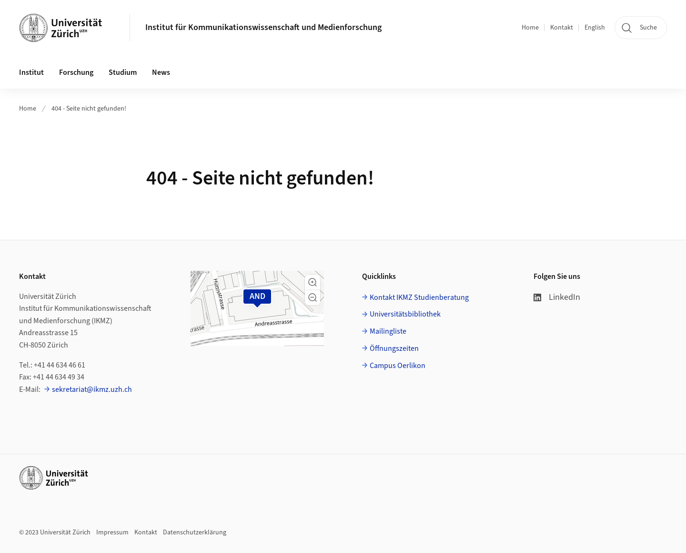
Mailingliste (388, 331)
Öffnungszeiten (394, 348)
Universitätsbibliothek (405, 314)
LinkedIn (557, 297)
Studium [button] (123, 72)
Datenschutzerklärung (194, 532)
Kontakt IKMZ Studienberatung (419, 297)
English (595, 27)
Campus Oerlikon (397, 365)
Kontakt (561, 27)
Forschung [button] (76, 72)
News (161, 72)
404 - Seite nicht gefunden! (88, 108)
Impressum (112, 532)
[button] (312, 282)
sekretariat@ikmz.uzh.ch (92, 389)
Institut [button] (31, 72)
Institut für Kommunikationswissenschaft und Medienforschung (263, 27)
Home (530, 27)
